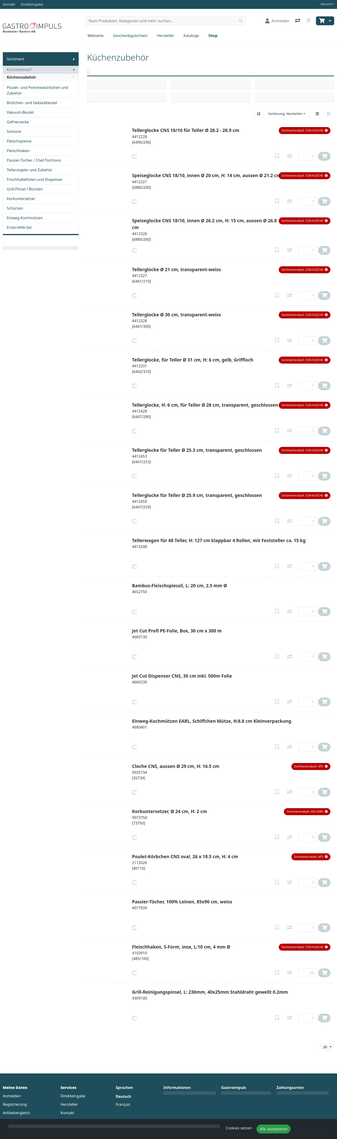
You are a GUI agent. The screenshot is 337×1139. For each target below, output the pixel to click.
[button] (304, 130)
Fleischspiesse (19, 141)
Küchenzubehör (41, 77)
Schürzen (15, 208)
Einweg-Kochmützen (25, 217)
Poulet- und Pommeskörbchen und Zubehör (37, 90)
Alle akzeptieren (274, 1129)
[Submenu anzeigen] (74, 59)
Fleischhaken (18, 150)
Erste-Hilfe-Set (19, 227)
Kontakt (67, 1112)
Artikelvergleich (16, 1112)
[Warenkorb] (321, 20)
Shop (212, 35)
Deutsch (326, 4)
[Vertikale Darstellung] (317, 114)
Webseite (96, 35)
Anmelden (12, 1096)
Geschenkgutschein (130, 35)
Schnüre (14, 131)
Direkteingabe (73, 1096)
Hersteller (165, 35)
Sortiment (15, 59)
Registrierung (15, 1104)
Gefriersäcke (18, 121)
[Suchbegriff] (161, 20)
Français (123, 1104)
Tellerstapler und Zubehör (29, 169)
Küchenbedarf (19, 69)
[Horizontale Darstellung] (328, 114)
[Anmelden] (277, 21)
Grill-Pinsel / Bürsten (25, 189)
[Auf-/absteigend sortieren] (258, 114)
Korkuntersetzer (21, 198)
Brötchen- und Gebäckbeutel (32, 102)
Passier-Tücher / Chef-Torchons (34, 160)
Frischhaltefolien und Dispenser (34, 179)
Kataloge (191, 35)
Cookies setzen (239, 1128)
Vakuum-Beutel (20, 112)
